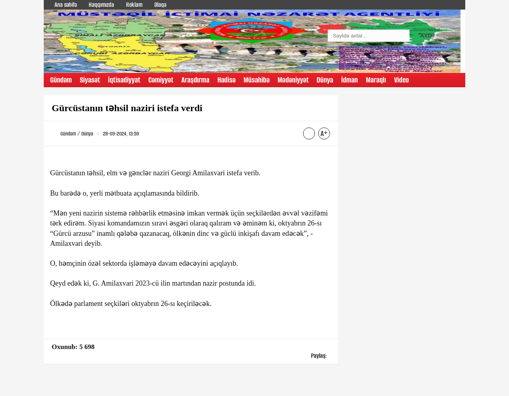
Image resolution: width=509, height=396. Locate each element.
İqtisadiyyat (124, 79)
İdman (349, 79)
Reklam (134, 4)
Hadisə (227, 79)
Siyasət (90, 79)
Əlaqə (160, 4)
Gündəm (61, 79)
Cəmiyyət (160, 79)
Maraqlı (376, 79)
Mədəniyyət (293, 79)
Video (401, 79)
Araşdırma (195, 79)
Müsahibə (257, 79)
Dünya (325, 79)
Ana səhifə (65, 4)
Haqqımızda (101, 4)
